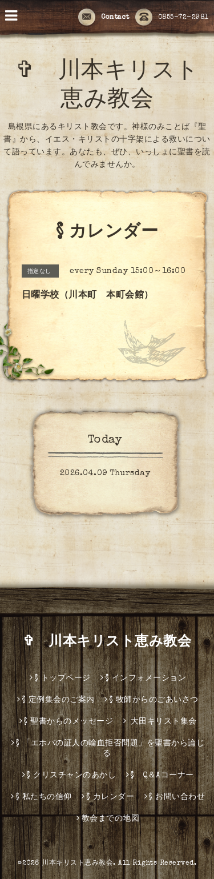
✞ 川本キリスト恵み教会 (114, 642)
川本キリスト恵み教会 (77, 863)
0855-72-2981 (172, 17)
